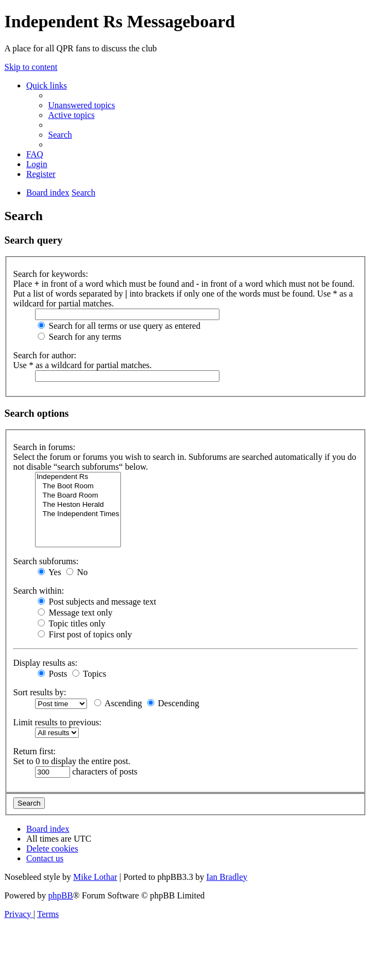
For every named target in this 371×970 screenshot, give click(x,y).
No (77, 572)
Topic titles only (71, 623)
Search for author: (45, 355)
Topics (89, 673)
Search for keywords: (50, 274)
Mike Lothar (95, 877)
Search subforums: (46, 561)
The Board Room (78, 495)
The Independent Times (78, 514)
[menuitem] (81, 105)
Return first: (34, 751)
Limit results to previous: (57, 722)
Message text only (75, 612)
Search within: (38, 590)
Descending (173, 703)
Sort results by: (39, 692)
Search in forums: (44, 447)
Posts (52, 673)
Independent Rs (78, 477)
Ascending (118, 703)
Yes (49, 572)
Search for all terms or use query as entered (119, 325)
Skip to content (30, 67)
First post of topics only (85, 634)
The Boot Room (78, 486)
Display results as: (45, 662)
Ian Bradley (226, 877)
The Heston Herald (78, 505)
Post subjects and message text (97, 601)
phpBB (60, 895)
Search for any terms (79, 336)
